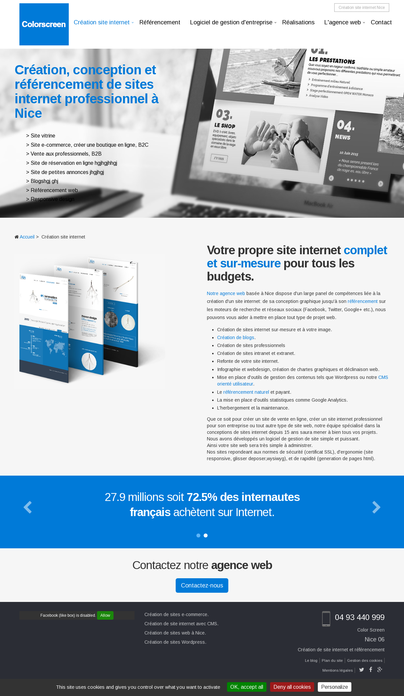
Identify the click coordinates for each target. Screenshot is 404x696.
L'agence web (342, 22)
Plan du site (332, 660)
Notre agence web (226, 293)
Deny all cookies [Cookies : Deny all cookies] (292, 687)
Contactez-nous (202, 585)
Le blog (311, 660)
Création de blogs (235, 337)
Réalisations (298, 22)
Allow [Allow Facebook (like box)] (105, 615)
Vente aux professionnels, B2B (66, 154)
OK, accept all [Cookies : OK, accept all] (246, 687)
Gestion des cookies (364, 660)
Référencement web (54, 190)
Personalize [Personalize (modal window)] (334, 687)
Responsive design (52, 199)
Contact (381, 22)
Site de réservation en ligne (62, 163)
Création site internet (102, 22)
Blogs (37, 181)
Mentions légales (337, 670)
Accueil (27, 236)
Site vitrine (43, 135)
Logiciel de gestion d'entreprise (231, 22)
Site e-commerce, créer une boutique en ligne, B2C (89, 145)
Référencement (159, 22)
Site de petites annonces (59, 172)
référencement (363, 301)
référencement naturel (246, 392)
